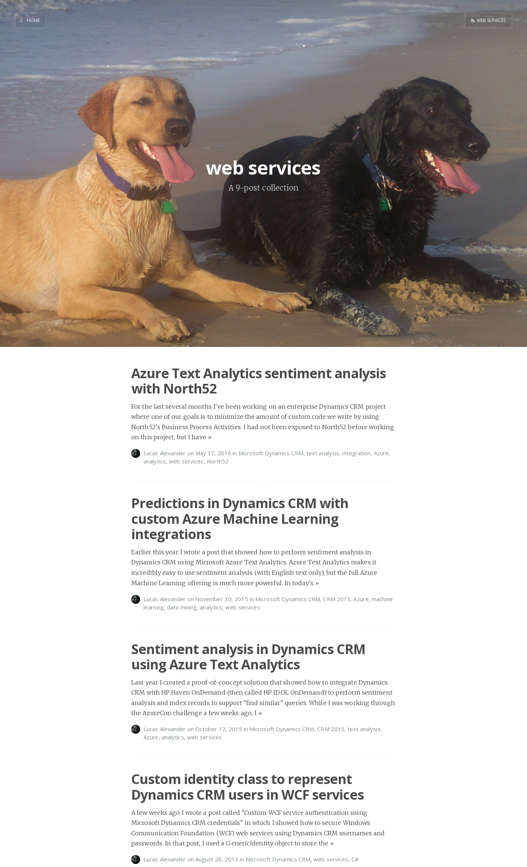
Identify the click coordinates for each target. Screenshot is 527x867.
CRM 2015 (336, 599)
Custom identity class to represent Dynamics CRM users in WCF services (247, 786)
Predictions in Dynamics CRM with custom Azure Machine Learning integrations (239, 518)
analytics (154, 461)
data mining (182, 607)
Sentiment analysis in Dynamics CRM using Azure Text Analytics (248, 656)
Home (33, 20)
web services (489, 20)
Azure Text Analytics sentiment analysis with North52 (258, 381)
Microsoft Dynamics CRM (271, 453)
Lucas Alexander (164, 453)
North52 (218, 461)
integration (356, 453)
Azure (381, 453)
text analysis (322, 453)
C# (355, 859)
